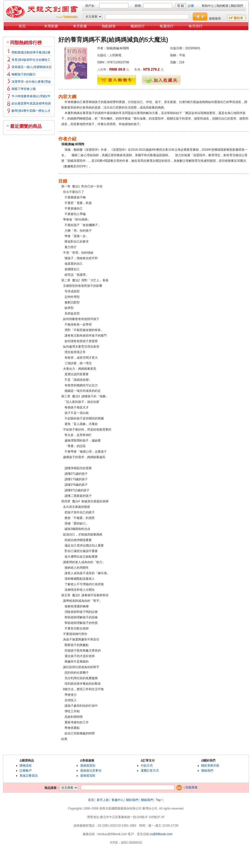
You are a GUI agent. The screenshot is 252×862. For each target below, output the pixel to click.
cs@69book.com (161, 834)
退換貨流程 (87, 775)
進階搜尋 (215, 18)
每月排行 (195, 26)
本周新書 (51, 26)
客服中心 (118, 800)
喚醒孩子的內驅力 (24, 74)
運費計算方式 (150, 770)
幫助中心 (208, 6)
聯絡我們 (207, 770)
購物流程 (26, 765)
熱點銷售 (109, 26)
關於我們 (237, 6)
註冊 (191, 6)
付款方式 (147, 765)
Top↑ (159, 800)
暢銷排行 (138, 26)
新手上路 (103, 800)
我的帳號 (222, 6)
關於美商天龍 (210, 765)
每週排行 (167, 26)
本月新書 (80, 26)
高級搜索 (191, 787)
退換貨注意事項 (90, 770)
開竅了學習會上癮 (24, 89)
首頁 (22, 26)
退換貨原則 (87, 765)
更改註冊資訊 (29, 775)
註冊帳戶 (26, 770)
